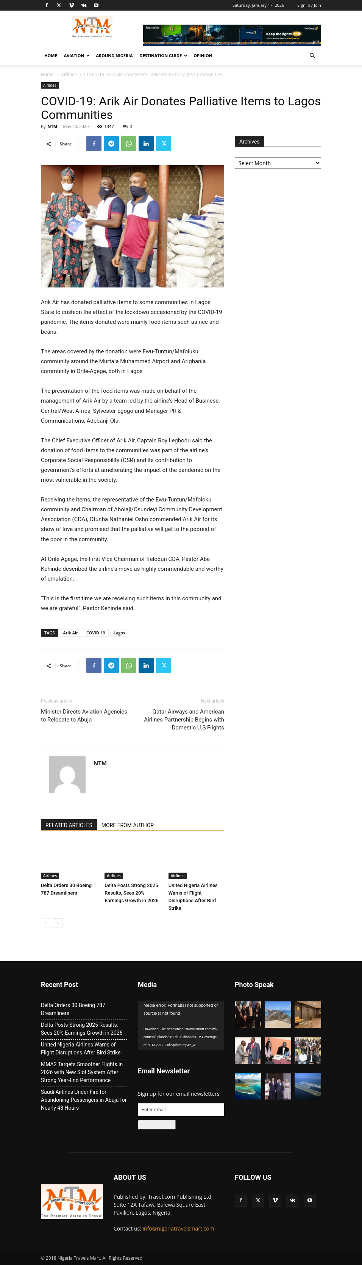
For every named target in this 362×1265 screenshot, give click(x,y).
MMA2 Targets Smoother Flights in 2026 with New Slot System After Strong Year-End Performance (82, 1072)
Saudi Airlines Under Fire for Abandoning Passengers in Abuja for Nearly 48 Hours (83, 1100)
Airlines (68, 74)
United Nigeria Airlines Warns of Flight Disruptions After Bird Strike (80, 1049)
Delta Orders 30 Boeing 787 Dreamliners (73, 1009)
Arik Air (70, 633)
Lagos (119, 633)
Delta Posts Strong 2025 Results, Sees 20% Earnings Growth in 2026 (131, 892)
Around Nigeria (114, 55)
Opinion (202, 55)
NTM (52, 126)
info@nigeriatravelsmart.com (178, 1228)
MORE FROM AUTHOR (127, 825)
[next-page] (57, 923)
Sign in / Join (309, 5)
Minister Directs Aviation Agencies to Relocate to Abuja (84, 715)
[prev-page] (45, 923)
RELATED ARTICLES (68, 825)
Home (50, 55)
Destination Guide (163, 55)
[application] (181, 1025)
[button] (312, 55)
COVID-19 (95, 633)
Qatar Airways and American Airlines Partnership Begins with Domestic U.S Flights (184, 719)
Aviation (77, 55)
